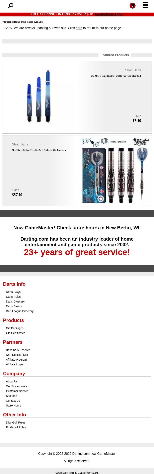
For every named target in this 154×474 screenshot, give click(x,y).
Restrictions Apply (109, 14)
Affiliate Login (14, 364)
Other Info (14, 414)
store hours (85, 227)
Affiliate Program (16, 359)
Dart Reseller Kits (17, 354)
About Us (12, 381)
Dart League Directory (19, 311)
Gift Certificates (15, 333)
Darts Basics (14, 306)
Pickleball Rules (16, 427)
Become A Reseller (18, 350)
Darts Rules (13, 296)
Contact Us (13, 400)
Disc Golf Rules (15, 422)
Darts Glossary (15, 301)
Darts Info (14, 284)
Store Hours (13, 405)
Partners (12, 342)
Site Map (11, 395)
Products (13, 320)
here (79, 28)
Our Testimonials (16, 386)
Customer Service (17, 391)
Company (14, 373)
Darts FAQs (13, 291)
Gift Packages (14, 328)
